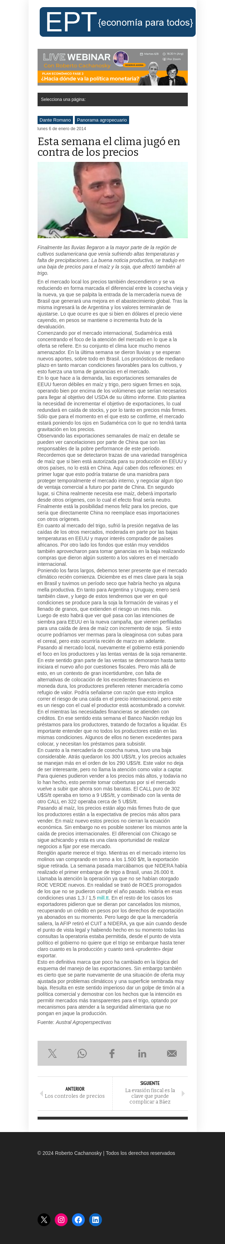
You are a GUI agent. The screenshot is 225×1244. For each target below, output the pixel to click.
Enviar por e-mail (172, 1053)
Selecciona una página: (63, 99)
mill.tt (103, 898)
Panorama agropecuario (102, 120)
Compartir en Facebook (112, 1053)
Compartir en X (53, 1053)
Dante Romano (55, 120)
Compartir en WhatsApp (82, 1053)
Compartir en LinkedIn (142, 1053)
